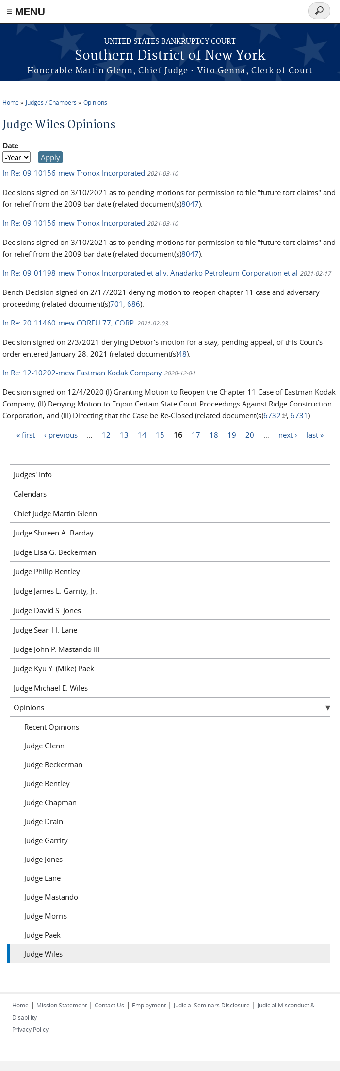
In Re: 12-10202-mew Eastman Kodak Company (82, 372)
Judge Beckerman (53, 764)
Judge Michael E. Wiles (51, 688)
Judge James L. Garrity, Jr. (55, 591)
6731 (299, 415)
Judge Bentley (47, 783)
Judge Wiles (43, 953)
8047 (190, 204)
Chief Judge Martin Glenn (55, 513)
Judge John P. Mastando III (56, 649)
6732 (275, 415)
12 (106, 434)
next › (287, 434)
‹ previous (61, 434)
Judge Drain (43, 821)
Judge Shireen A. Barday (54, 532)
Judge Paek (42, 935)
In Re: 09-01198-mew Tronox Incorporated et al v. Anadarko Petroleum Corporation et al (151, 272)
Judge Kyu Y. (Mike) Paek (54, 668)
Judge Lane (42, 878)
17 (196, 434)
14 (142, 434)
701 (116, 303)
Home (10, 102)
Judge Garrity (46, 840)
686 (133, 303)
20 (249, 434)
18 (214, 434)
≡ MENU (25, 11)
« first (25, 434)
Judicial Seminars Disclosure (212, 1005)
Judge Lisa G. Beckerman (55, 552)
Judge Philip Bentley (47, 571)
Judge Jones (43, 859)
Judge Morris (45, 916)
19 (231, 434)
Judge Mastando (51, 897)
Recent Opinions (51, 726)
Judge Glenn (44, 745)
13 (124, 434)
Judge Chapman (50, 802)
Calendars (30, 494)
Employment (149, 1005)
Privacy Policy (30, 1029)
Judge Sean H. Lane (45, 629)
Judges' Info (33, 474)
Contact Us (109, 1005)
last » (315, 434)
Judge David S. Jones (47, 610)
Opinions (95, 102)
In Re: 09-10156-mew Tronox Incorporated (74, 173)
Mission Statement (61, 1005)
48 (182, 353)
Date (10, 145)
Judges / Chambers (51, 102)
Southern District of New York (170, 56)
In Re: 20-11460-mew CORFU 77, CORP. (69, 322)
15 (160, 434)
